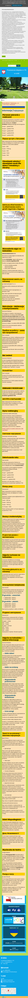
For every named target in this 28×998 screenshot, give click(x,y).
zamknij (3, 56)
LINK (9, 426)
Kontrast (9, 63)
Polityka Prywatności (7, 980)
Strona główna (5, 60)
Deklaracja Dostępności (8, 982)
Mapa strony (11, 60)
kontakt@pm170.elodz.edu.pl (9, 972)
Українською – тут (14, 103)
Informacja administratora (16, 63)
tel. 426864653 (5, 970)
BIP (2, 978)
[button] (1, 87)
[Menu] (14, 100)
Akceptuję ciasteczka (17, 5)
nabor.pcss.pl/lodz (6, 327)
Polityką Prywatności (11, 2)
